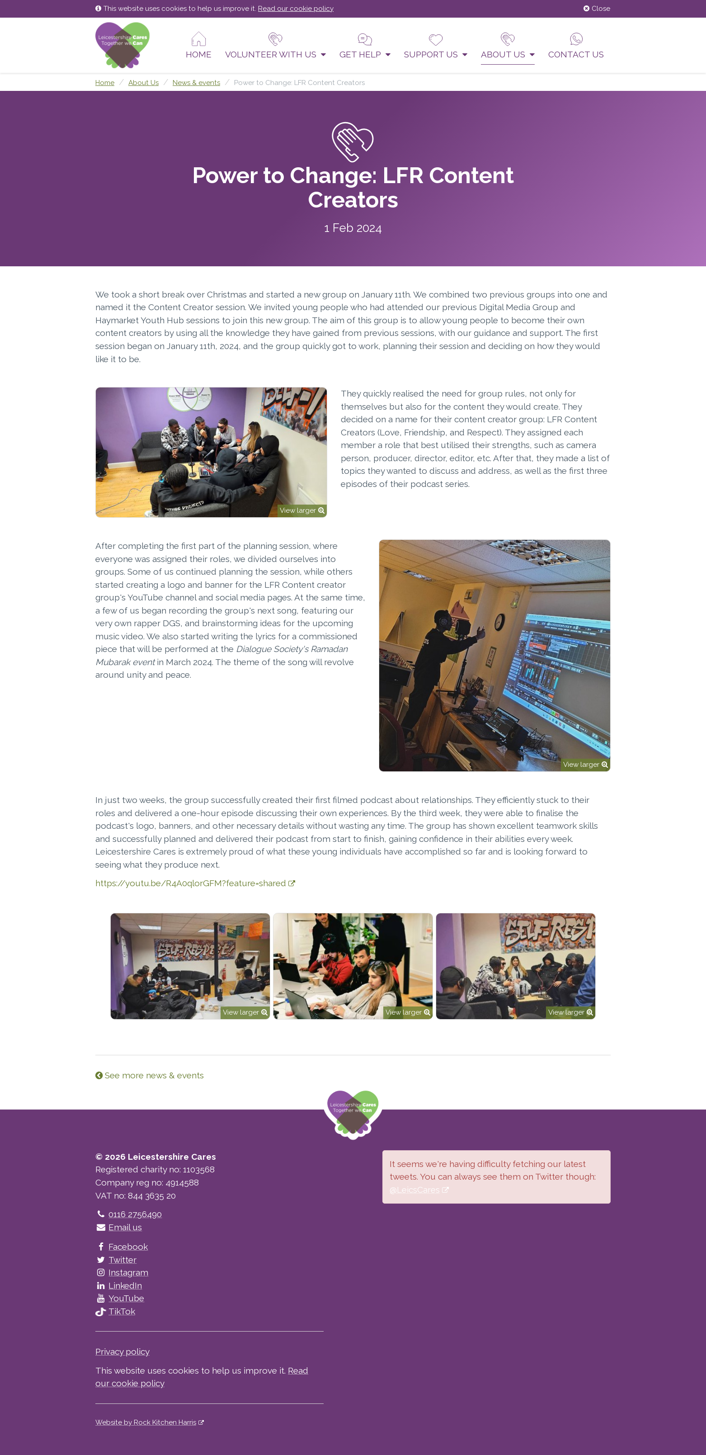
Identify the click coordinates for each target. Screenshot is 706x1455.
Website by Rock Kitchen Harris (145, 1422)
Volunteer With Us (275, 45)
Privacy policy (122, 1351)
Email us (118, 1227)
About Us (508, 45)
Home (199, 45)
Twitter (115, 1260)
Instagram (121, 1272)
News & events (196, 83)
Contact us (576, 45)
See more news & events (149, 1075)
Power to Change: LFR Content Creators (299, 83)
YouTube (119, 1298)
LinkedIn (118, 1285)
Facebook (121, 1247)
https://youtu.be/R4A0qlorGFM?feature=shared (190, 883)
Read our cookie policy (296, 9)
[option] (190, 966)
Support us (435, 45)
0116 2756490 (128, 1214)
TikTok (115, 1311)
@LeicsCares (415, 1190)
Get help (365, 45)
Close (597, 9)
